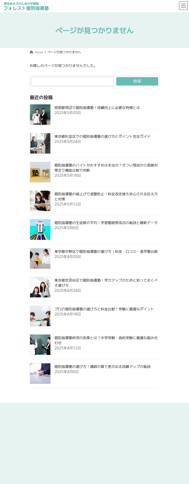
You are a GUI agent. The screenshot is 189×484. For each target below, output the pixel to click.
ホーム (34, 407)
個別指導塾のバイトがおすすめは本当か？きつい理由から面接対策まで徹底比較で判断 (106, 167)
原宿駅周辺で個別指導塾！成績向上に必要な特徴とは (97, 107)
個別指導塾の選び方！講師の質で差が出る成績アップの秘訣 (102, 366)
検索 (137, 81)
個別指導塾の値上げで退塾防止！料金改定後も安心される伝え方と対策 (106, 196)
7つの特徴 (37, 426)
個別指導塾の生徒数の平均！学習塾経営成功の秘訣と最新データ (106, 222)
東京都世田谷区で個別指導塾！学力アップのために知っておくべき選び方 (106, 283)
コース (34, 435)
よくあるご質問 (40, 464)
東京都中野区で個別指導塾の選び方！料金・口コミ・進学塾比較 (106, 251)
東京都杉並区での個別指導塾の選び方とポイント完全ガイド (102, 136)
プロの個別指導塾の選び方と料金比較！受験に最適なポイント (104, 308)
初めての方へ (39, 416)
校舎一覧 (36, 445)
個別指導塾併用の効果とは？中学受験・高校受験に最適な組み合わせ (106, 340)
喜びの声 (36, 454)
